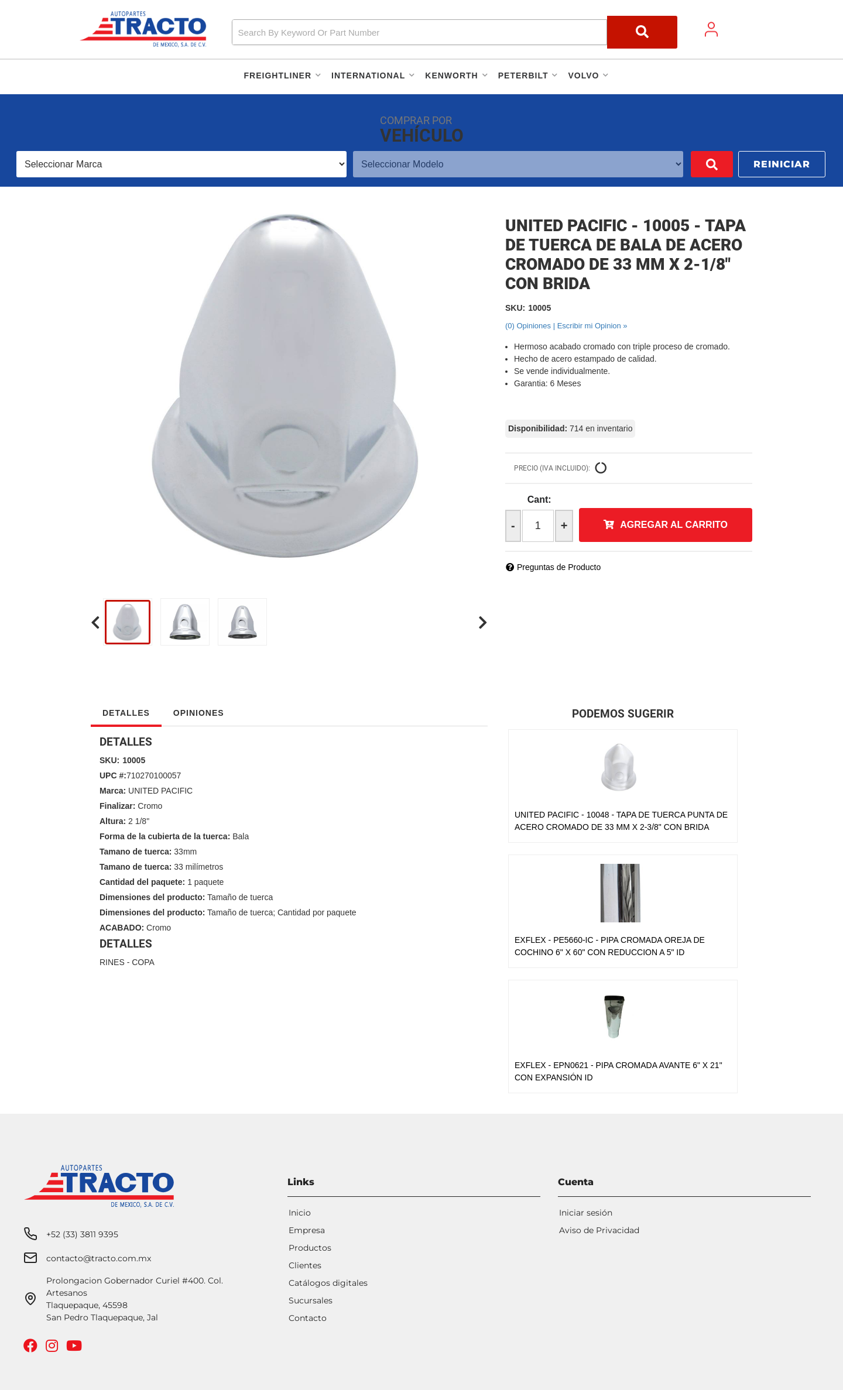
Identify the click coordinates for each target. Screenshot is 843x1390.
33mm (185, 851)
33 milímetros (198, 866)
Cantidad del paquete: (142, 882)
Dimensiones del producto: (152, 897)
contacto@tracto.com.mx (98, 1258)
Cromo (150, 806)
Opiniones (198, 713)
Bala (240, 836)
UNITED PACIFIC (160, 790)
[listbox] (173, 164)
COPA (143, 962)
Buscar (695, 164)
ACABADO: (122, 927)
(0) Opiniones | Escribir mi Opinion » (566, 325)
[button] (454, 32)
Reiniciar (781, 164)
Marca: (113, 790)
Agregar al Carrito (674, 525)
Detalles (126, 713)
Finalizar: (117, 806)
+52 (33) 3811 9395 (82, 1234)
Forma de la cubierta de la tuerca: (165, 836)
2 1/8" (138, 821)
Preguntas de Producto (559, 567)
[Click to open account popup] (711, 29)
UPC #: (113, 775)
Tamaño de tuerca (240, 897)
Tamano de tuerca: (136, 851)
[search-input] (419, 32)
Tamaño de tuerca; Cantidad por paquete (282, 912)
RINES (112, 962)
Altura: (113, 821)
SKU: (515, 308)
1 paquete (205, 882)
